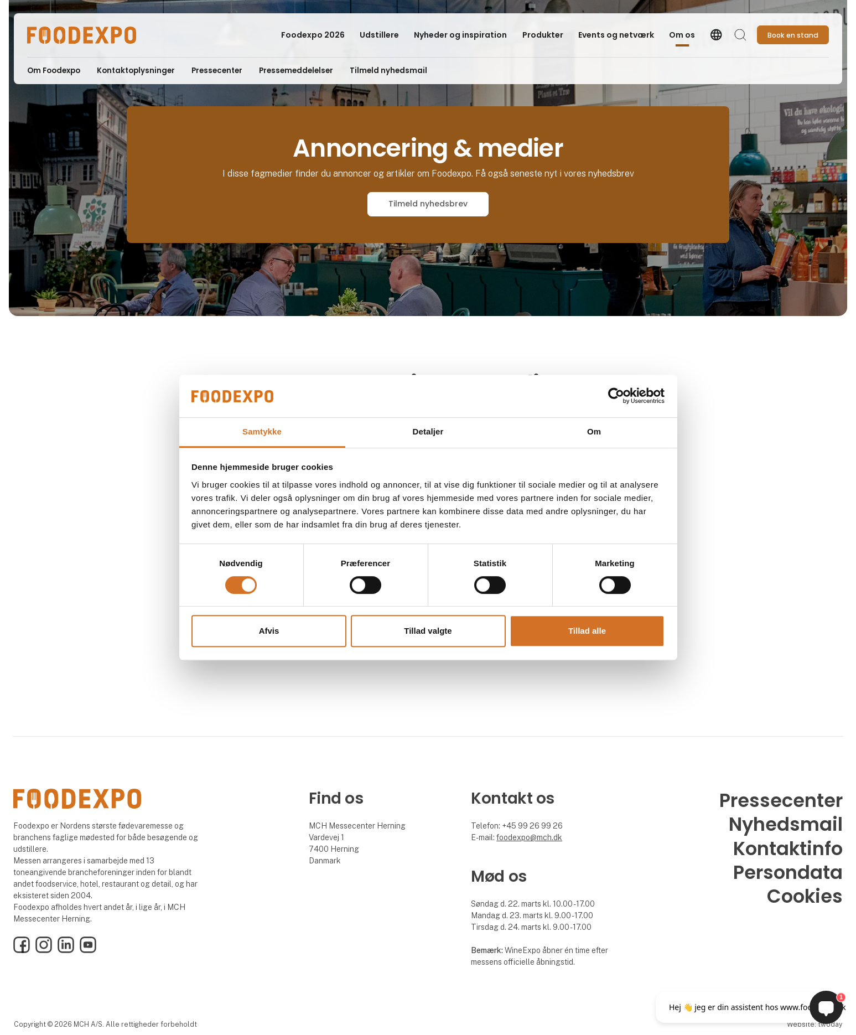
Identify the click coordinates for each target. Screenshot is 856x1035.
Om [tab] (594, 431)
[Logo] (81, 35)
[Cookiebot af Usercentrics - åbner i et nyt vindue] (616, 396)
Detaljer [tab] (428, 431)
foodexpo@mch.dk (529, 837)
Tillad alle (587, 630)
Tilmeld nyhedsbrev (428, 203)
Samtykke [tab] (262, 431)
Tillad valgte (428, 630)
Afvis (269, 630)
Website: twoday (814, 1024)
